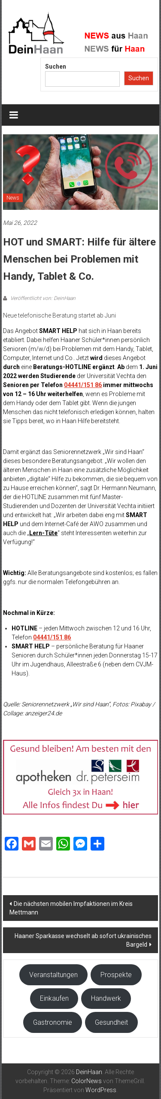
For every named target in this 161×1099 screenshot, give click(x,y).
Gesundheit (111, 1022)
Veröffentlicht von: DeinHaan (42, 298)
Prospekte (116, 975)
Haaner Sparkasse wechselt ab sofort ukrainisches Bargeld (83, 940)
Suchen (55, 66)
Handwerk (106, 998)
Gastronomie (52, 1022)
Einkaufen (54, 998)
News (12, 198)
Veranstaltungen (53, 975)
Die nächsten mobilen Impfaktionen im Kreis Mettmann (71, 908)
